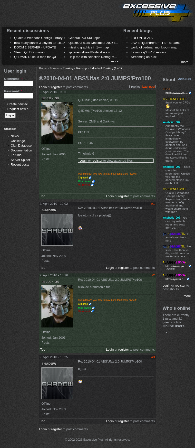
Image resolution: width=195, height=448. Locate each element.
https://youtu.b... (176, 278)
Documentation (21, 150)
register (56, 87)
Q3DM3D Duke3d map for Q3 (35, 57)
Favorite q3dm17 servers (148, 52)
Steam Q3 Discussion (29, 52)
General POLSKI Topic (84, 38)
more (114, 61)
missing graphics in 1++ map (88, 47)
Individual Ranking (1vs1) (106, 68)
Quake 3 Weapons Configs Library (38, 38)
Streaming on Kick (144, 57)
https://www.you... (177, 92)
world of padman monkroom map (154, 47)
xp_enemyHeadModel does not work (94, 52)
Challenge (18, 141)
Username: (13, 79)
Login (43, 87)
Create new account (21, 104)
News (15, 136)
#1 (153, 203)
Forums (16, 155)
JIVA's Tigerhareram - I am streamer (156, 43)
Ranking (68, 68)
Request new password (23, 109)
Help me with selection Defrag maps (93, 57)
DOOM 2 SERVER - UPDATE (35, 47)
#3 (153, 357)
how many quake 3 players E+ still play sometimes (49, 43)
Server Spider (20, 160)
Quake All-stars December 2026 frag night (97, 43)
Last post (148, 86)
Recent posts (20, 164)
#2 (153, 275)
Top (42, 196)
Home (43, 68)
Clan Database (21, 145)
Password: (13, 91)
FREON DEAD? (142, 38)
